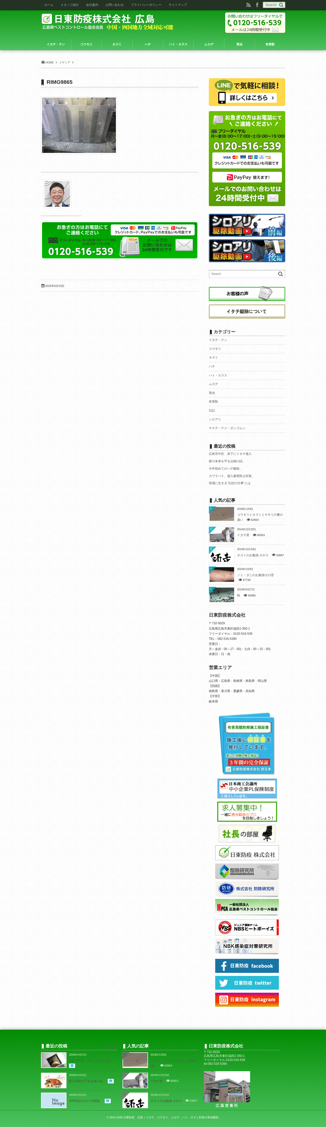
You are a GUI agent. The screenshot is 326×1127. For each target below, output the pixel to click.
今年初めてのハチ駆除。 (225, 468)
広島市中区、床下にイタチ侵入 (230, 454)
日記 (212, 410)
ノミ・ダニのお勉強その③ (255, 575)
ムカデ (213, 384)
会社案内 (92, 5)
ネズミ (213, 357)
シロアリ (215, 419)
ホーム (48, 5)
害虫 (212, 393)
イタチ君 (243, 535)
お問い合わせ (114, 5)
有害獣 (213, 401)
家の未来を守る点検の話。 (227, 461)
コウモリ (215, 349)
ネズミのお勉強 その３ (252, 555)
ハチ (212, 366)
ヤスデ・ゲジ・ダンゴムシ (227, 428)
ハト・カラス (218, 375)
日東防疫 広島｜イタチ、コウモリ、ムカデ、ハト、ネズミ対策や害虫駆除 (171, 1117)
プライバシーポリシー (146, 5)
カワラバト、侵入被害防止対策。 (232, 476)
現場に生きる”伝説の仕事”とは (230, 483)
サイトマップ (178, 5)
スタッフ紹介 (70, 5)
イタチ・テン (218, 340)
